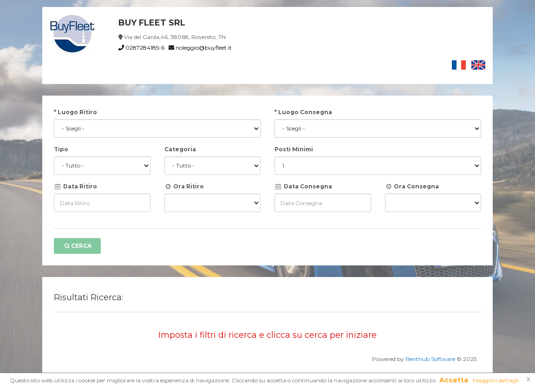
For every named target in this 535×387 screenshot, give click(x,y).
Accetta (453, 380)
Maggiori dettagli (496, 380)
